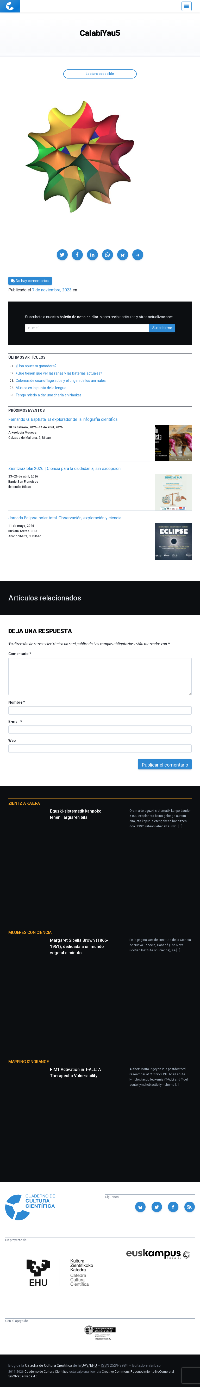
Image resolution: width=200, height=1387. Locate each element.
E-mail (15, 721)
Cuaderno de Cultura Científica (46, 1371)
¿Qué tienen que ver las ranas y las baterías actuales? (59, 373)
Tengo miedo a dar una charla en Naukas (49, 395)
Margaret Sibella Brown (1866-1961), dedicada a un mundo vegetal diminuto (79, 946)
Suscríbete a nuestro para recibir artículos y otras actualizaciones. (99, 317)
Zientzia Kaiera (24, 803)
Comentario (19, 654)
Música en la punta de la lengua (41, 388)
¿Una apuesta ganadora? (36, 366)
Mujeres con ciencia (29, 932)
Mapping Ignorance (28, 1061)
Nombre (16, 702)
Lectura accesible (100, 74)
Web (12, 740)
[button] (62, 254)
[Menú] (187, 6)
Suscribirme (162, 328)
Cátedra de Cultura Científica (48, 1365)
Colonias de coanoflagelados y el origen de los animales (61, 380)
